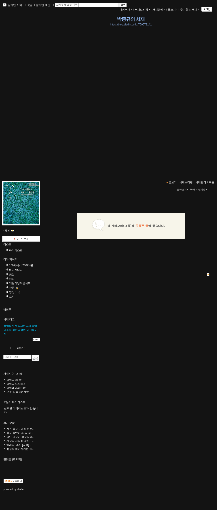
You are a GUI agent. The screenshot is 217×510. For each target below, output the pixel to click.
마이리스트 (16, 250)
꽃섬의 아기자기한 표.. (19, 449)
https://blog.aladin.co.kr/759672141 (131, 24)
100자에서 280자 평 (21, 265)
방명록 (7, 309)
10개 (193, 189)
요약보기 (183, 189)
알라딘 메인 (44, 5)
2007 (20, 348)
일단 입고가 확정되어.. (19, 437)
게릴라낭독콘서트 (20, 283)
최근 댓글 (9, 422)
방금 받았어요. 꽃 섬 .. (19, 433)
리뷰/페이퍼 (10, 259)
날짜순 (203, 189)
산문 (12, 287)
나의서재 (125, 9)
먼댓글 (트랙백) (12, 459)
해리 (12, 278)
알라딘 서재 (15, 5)
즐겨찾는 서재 (189, 9)
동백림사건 (10, 325)
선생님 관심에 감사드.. (19, 441)
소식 (12, 296)
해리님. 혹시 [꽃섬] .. (18, 445)
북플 (30, 5)
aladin (20, 489)
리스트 (7, 244)
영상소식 (14, 292)
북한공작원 (19, 329)
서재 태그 (9, 319)
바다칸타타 (16, 269)
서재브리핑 (142, 9)
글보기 (173, 182)
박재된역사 (24, 325)
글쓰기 (172, 9)
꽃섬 (12, 274)
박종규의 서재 (131, 19)
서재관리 (158, 9)
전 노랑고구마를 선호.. (19, 429)
